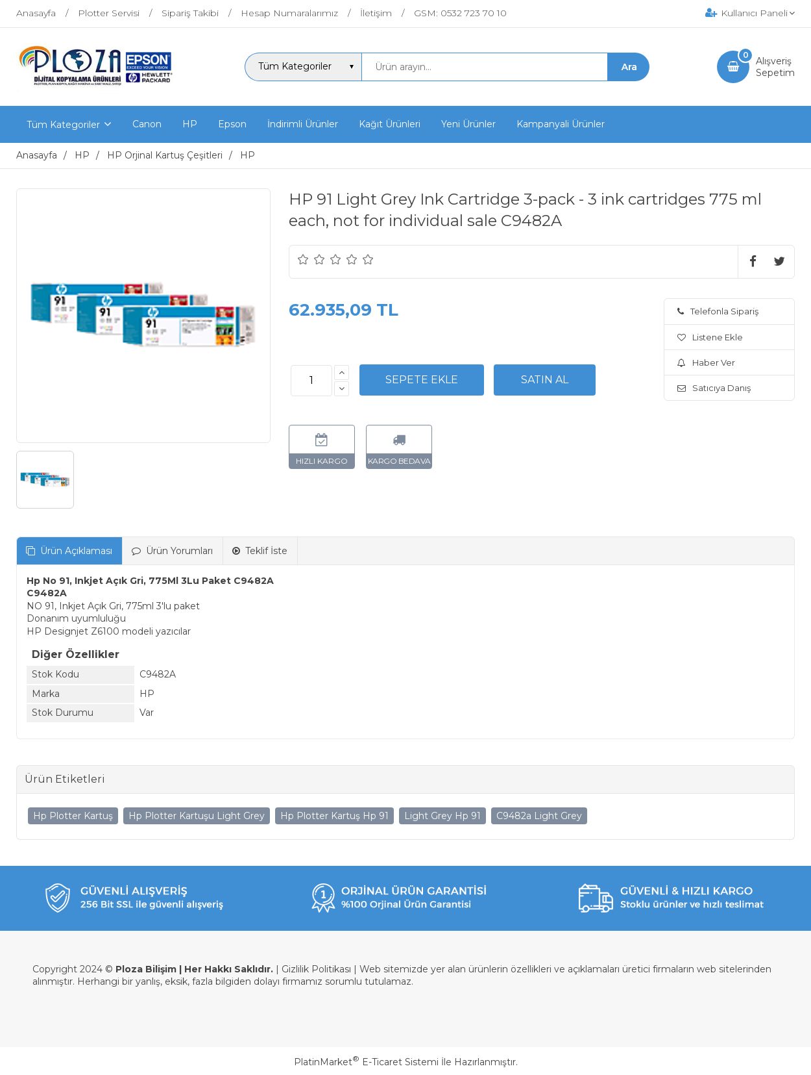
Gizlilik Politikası (316, 969)
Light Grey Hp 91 (442, 816)
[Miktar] (311, 380)
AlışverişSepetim (775, 67)
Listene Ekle (710, 337)
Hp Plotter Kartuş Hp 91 (334, 816)
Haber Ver (706, 362)
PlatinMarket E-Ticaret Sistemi (366, 1062)
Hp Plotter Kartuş (73, 816)
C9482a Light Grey (539, 816)
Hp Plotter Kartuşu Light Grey (196, 816)
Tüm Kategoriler (63, 125)
